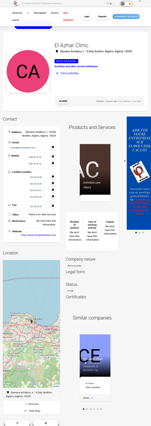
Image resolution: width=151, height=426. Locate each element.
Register (102, 16)
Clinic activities (69, 72)
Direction (32, 403)
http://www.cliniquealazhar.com (38, 234)
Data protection (67, 16)
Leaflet (56, 385)
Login (86, 16)
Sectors (54, 13)
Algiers (63, 101)
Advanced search (16, 16)
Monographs (40, 13)
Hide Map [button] (32, 409)
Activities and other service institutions (76, 66)
